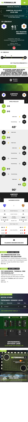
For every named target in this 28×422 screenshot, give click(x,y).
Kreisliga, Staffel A (17, 7)
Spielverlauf (14, 101)
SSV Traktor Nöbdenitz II (21, 32)
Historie (2, 200)
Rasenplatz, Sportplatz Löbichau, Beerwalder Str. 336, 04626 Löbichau (15, 16)
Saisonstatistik (14, 200)
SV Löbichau (6, 21)
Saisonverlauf (26, 200)
